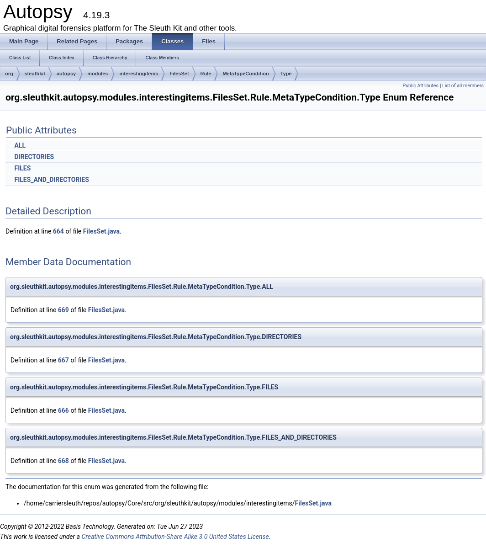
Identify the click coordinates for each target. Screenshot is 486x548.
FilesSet (179, 73)
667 (63, 360)
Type (286, 73)
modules (97, 73)
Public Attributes (420, 86)
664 (58, 231)
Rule (206, 73)
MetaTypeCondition (245, 73)
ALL (20, 145)
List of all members (463, 86)
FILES (22, 168)
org (9, 73)
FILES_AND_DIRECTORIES (51, 179)
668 (63, 460)
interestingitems (138, 73)
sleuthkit (35, 73)
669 (63, 310)
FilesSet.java (101, 231)
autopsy (66, 73)
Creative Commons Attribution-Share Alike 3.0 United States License (175, 536)
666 (63, 410)
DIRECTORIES (34, 156)
